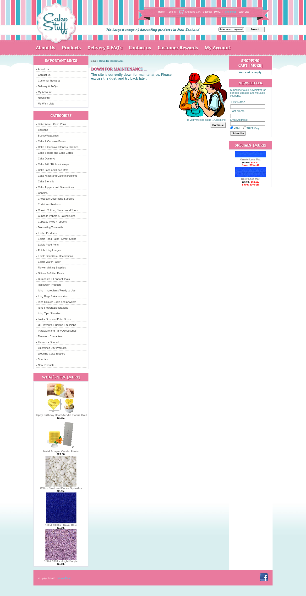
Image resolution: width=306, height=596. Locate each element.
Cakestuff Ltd (64, 578)
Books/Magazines (47, 135)
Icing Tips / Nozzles (48, 313)
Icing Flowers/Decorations (52, 307)
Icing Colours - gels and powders (56, 302)
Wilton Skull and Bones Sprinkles (61, 487)
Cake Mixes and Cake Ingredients (56, 175)
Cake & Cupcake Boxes (51, 141)
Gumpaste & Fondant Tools (53, 279)
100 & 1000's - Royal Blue (61, 523)
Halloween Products (48, 284)
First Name (238, 102)
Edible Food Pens (47, 244)
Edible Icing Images (48, 250)
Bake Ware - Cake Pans (51, 124)
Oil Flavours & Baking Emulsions (56, 324)
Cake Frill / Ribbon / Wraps (52, 164)
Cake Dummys (45, 158)
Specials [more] (250, 145)
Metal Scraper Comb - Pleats (61, 450)
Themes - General (47, 342)
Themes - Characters (49, 336)
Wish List (244, 12)
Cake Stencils (45, 181)
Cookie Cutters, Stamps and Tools (56, 210)
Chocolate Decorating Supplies (55, 198)
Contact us (140, 47)
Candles (41, 192)
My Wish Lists (45, 103)
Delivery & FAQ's (104, 47)
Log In (172, 12)
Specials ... (43, 359)
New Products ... (46, 365)
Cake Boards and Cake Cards (54, 152)
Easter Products (46, 233)
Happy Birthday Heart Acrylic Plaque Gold (61, 413)
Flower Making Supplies (51, 267)
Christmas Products (48, 204)
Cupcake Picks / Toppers (51, 221)
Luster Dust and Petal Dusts (53, 319)
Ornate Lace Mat (250, 158)
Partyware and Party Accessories (56, 330)
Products (71, 47)
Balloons (42, 129)
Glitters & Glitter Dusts (50, 273)
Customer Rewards (178, 47)
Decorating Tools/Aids (49, 227)
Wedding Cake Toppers (50, 353)
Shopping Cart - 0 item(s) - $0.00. (203, 12)
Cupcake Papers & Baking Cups (55, 215)
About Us (45, 47)
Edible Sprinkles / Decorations (54, 256)
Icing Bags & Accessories (51, 296)
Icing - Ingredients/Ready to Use (55, 290)
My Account (217, 47)
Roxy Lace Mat (250, 177)
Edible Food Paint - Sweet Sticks (56, 238)
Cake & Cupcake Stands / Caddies (57, 147)
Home (161, 12)
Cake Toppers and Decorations (55, 187)
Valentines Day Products (51, 347)
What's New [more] (61, 377)
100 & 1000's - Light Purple (61, 560)
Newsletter (43, 97)
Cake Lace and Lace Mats (52, 170)
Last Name (238, 111)
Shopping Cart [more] (250, 63)
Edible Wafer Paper (48, 261)
